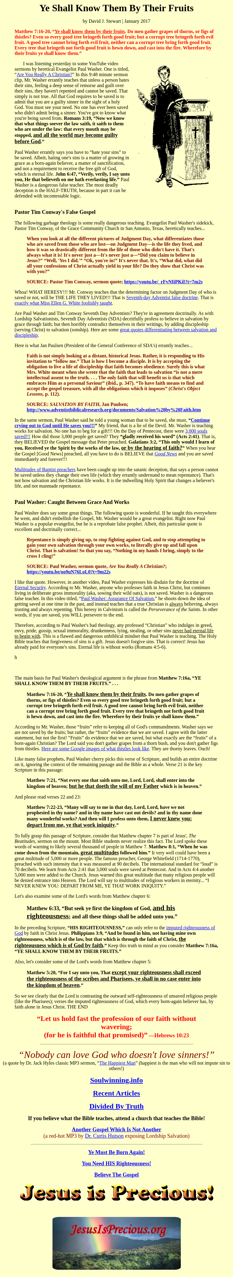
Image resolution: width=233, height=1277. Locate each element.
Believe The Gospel (116, 1175)
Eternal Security (30, 587)
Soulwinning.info (116, 1080)
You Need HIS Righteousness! (116, 1163)
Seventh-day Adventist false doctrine (162, 297)
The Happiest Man (117, 1063)
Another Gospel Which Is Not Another (116, 1130)
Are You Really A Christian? (44, 74)
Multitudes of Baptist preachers (45, 469)
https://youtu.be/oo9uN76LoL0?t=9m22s (68, 571)
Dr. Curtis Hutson (104, 1136)
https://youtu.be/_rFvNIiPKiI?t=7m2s (163, 281)
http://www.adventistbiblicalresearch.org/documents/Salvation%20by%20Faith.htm (114, 409)
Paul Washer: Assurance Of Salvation (117, 598)
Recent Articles (116, 1093)
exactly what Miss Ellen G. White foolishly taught (63, 303)
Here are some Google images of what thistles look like (95, 748)
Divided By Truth (116, 1106)
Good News (165, 453)
